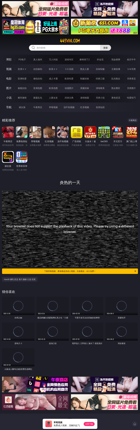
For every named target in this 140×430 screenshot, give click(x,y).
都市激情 (22, 97)
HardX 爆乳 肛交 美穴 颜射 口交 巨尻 (19, 279)
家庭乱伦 (37, 97)
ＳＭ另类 (131, 69)
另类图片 (131, 88)
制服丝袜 (84, 78)
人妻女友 (53, 97)
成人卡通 (53, 78)
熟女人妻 (84, 69)
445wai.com (70, 41)
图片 (9, 88)
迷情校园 (84, 97)
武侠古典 (69, 97)
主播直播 (115, 69)
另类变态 (131, 78)
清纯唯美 (100, 88)
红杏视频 (84, 107)
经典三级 (100, 78)
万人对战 (53, 59)
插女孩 (22, 107)
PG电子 (22, 59)
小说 (9, 97)
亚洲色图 (37, 88)
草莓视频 (53, 107)
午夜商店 (37, 107)
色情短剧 (100, 107)
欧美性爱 (69, 78)
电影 (9, 78)
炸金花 (100, 59)
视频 (9, 69)
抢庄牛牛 (131, 59)
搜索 (105, 47)
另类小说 (100, 97)
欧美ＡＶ (53, 69)
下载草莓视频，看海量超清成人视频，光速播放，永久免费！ (90, 271)
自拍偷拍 (37, 69)
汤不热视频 (69, 107)
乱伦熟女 (115, 78)
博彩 (9, 59)
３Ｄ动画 (69, 69)
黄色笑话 (115, 97)
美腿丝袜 (84, 88)
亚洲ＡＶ (22, 69)
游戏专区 (69, 59)
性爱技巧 (131, 97)
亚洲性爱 (22, 78)
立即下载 (89, 424)
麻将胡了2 (85, 59)
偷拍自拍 (37, 78)
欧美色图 (53, 88)
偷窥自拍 (22, 88)
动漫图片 (69, 88)
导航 (9, 107)
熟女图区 (115, 88)
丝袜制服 (100, 69)
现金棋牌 (115, 59)
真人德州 (37, 59)
